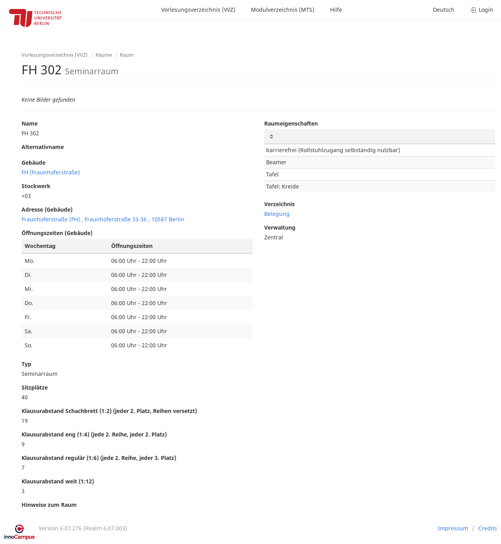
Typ (26, 364)
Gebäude (33, 162)
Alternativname (43, 147)
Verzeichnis (279, 204)
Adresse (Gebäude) (47, 209)
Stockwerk (36, 186)
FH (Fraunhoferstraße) (51, 172)
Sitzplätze (35, 387)
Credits (487, 528)
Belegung (277, 213)
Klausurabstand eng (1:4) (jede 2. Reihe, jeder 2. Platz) (94, 434)
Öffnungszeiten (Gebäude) (57, 233)
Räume (104, 54)
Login (481, 9)
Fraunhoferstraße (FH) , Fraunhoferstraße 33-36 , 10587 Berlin (103, 219)
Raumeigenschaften (291, 123)
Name (30, 123)
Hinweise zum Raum (49, 504)
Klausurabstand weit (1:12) (58, 481)
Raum (126, 54)
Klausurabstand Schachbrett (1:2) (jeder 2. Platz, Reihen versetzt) (109, 411)
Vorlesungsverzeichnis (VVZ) (198, 9)
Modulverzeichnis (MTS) (282, 9)
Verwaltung (280, 227)
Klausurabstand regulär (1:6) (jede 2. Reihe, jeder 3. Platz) (99, 457)
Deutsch (443, 9)
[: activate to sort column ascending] (379, 136)
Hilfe (336, 9)
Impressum (453, 528)
